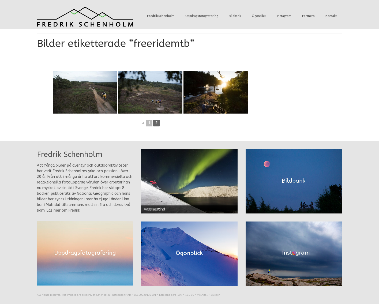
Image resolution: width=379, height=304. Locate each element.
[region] (189, 181)
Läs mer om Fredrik (63, 210)
